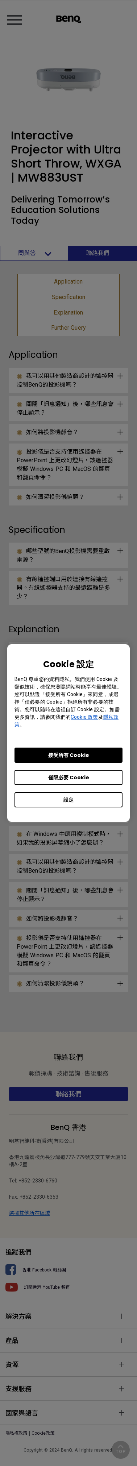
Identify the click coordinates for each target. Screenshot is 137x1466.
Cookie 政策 (84, 717)
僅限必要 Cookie (68, 777)
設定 (68, 799)
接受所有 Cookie (68, 755)
